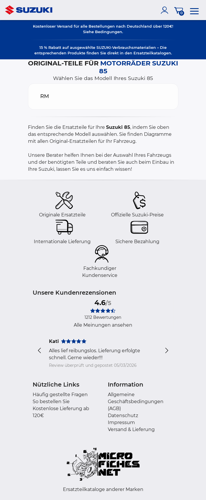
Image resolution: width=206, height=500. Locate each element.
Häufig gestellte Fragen (60, 394)
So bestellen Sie (51, 401)
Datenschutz (123, 415)
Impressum (121, 422)
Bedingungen (108, 31)
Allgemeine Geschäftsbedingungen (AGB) (135, 401)
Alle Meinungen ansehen (103, 325)
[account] (166, 10)
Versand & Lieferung (131, 429)
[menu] (194, 10)
